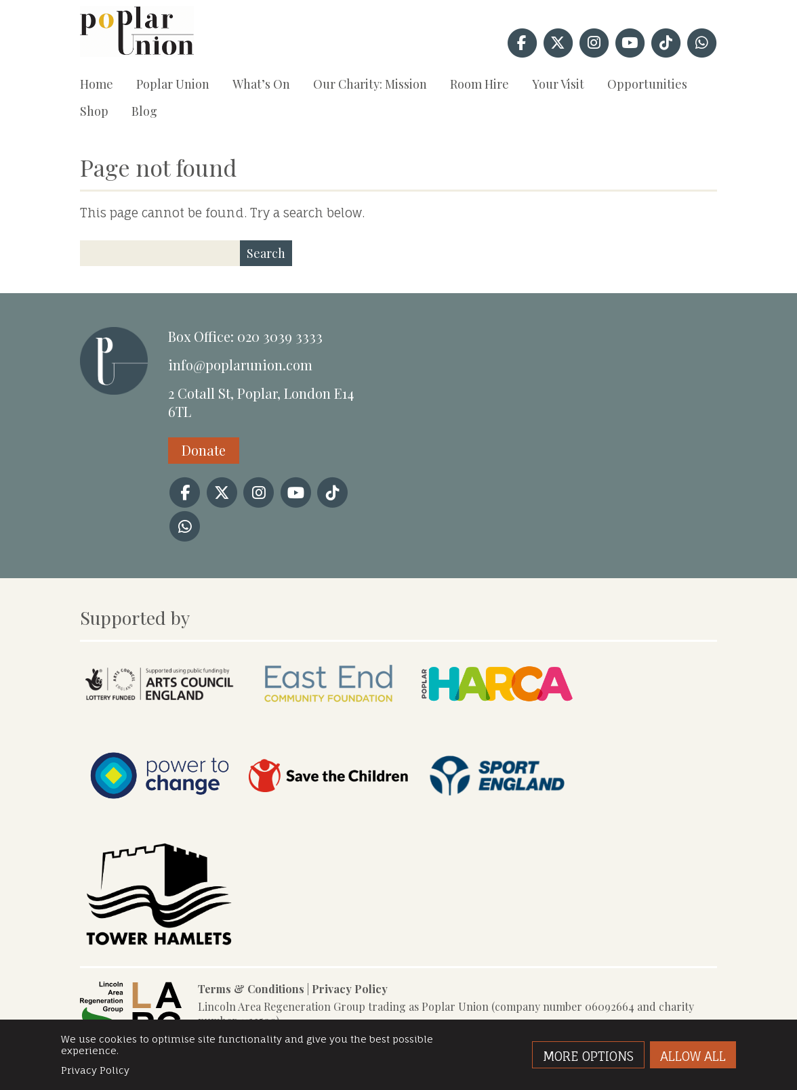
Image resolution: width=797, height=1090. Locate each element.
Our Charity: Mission (370, 84)
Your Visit (558, 84)
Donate (204, 450)
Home (96, 84)
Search (266, 253)
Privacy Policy (350, 989)
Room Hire (479, 84)
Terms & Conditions (251, 989)
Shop (94, 111)
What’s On (261, 84)
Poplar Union (172, 84)
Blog (144, 111)
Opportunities (647, 84)
